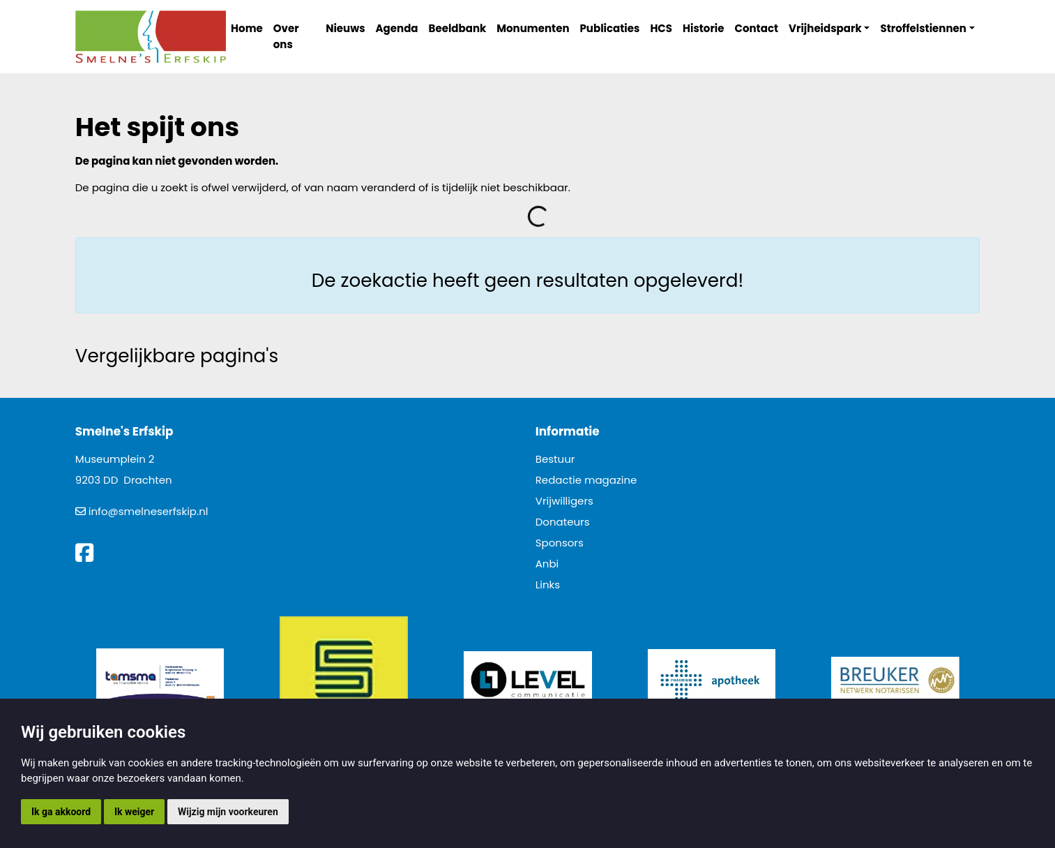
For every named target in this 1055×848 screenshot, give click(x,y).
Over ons (286, 36)
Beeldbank (458, 28)
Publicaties (610, 28)
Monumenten (532, 28)
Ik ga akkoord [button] (61, 811)
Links (548, 584)
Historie (703, 28)
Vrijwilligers (564, 500)
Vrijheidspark (825, 28)
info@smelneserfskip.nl (148, 511)
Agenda (397, 28)
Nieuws (345, 28)
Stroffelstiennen (923, 28)
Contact (757, 28)
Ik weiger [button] (134, 811)
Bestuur (555, 459)
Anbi (547, 563)
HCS (661, 28)
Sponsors (560, 542)
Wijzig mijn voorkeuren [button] (228, 811)
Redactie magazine (586, 480)
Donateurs (563, 521)
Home (247, 28)
